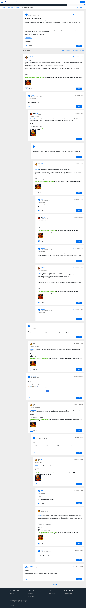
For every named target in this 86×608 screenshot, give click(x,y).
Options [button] (80, 7)
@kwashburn (40, 273)
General (17, 7)
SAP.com (51, 592)
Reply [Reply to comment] (79, 88)
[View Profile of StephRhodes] (33, 376)
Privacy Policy (12, 601)
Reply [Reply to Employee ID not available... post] (79, 45)
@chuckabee (32, 349)
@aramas (37, 169)
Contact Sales (31, 596)
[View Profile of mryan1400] (30, 566)
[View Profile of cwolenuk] (32, 95)
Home (3, 7)
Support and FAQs (13, 595)
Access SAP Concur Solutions (34, 592)
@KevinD (29, 100)
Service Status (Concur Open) (69, 592)
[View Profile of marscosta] (30, 13)
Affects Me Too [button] (29, 37)
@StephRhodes (33, 410)
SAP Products (52, 593)
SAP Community (52, 595)
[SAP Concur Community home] (5, 2)
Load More (53, 584)
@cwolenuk (32, 118)
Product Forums (10, 7)
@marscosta (27, 60)
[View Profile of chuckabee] (33, 325)
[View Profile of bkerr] (37, 437)
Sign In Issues (28, 41)
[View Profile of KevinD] (31, 56)
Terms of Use (16, 601)
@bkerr (36, 465)
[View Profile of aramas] (37, 145)
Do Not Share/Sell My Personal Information (25, 601)
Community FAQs (13, 593)
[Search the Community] (76, 5)
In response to (32, 98)
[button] (73, 14)
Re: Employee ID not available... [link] (28, 7)
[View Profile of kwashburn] (43, 248)
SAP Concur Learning (68, 593)
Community (13, 2)
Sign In (83, 1)
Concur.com (30, 593)
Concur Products (31, 595)
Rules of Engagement (14, 592)
